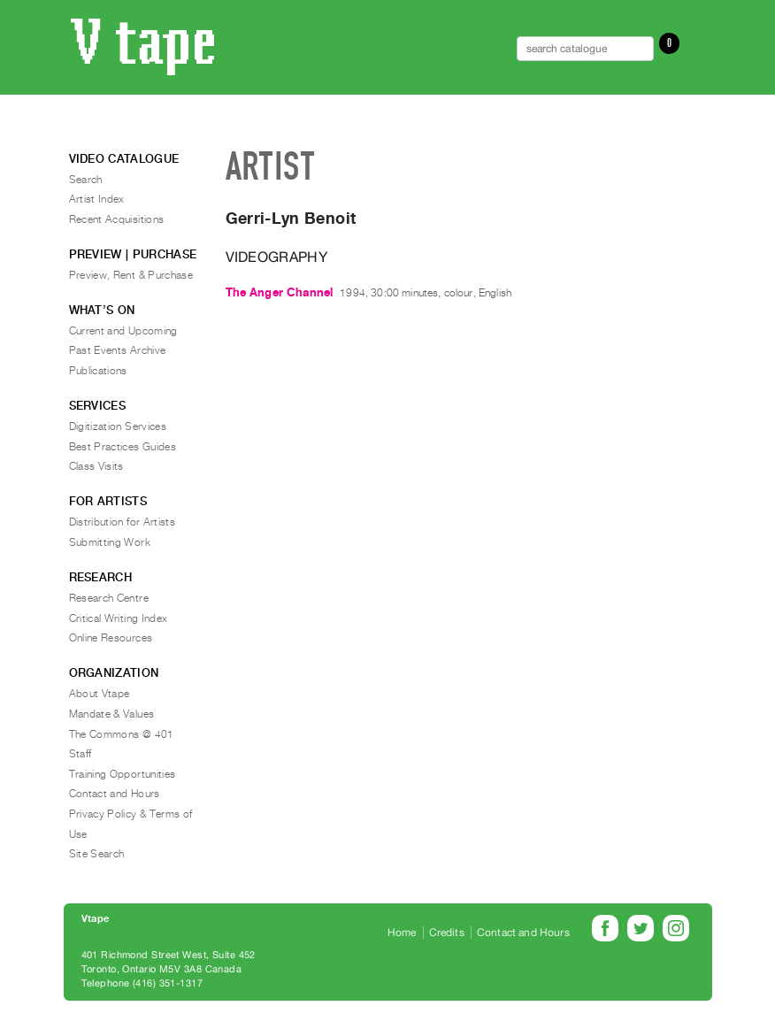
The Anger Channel (280, 292)
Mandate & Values (112, 714)
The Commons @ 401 (121, 734)
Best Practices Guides (123, 447)
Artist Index (97, 199)
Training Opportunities (122, 774)
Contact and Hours (114, 793)
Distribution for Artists (122, 522)
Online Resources (111, 638)
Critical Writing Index (118, 618)
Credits (446, 932)
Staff (80, 754)
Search (86, 179)
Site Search (97, 854)
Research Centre (109, 598)
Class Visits (96, 466)
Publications (98, 371)
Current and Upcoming (123, 331)
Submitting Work (109, 542)
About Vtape (99, 693)
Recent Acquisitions (117, 219)
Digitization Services (118, 426)
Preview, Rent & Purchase (131, 275)
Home (402, 932)
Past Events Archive (117, 350)
